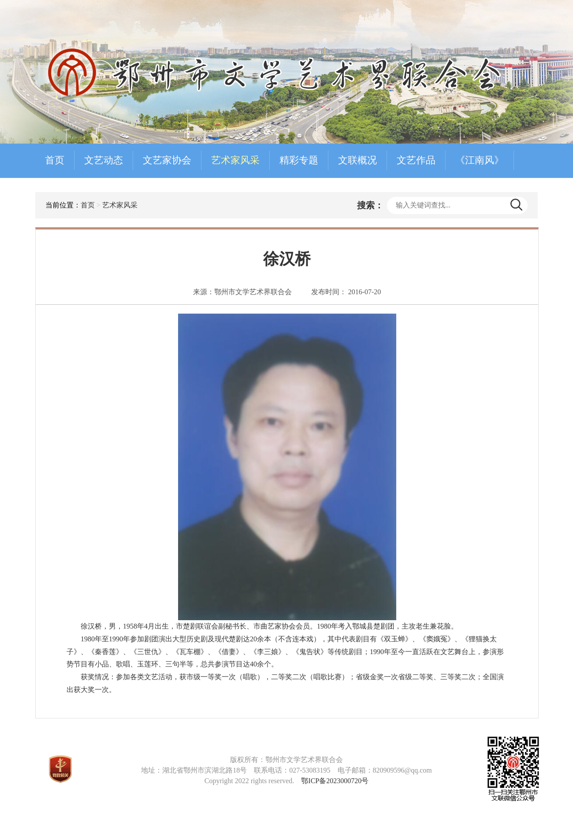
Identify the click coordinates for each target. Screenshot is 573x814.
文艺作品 (416, 160)
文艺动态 (103, 160)
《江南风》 (479, 160)
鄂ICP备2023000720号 (334, 780)
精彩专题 (298, 160)
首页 (54, 160)
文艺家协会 (167, 160)
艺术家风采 (235, 160)
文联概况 (357, 160)
